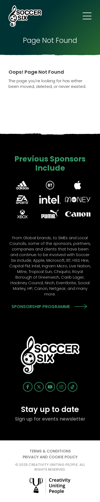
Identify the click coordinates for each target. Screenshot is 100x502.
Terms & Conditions (50, 451)
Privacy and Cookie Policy (50, 457)
